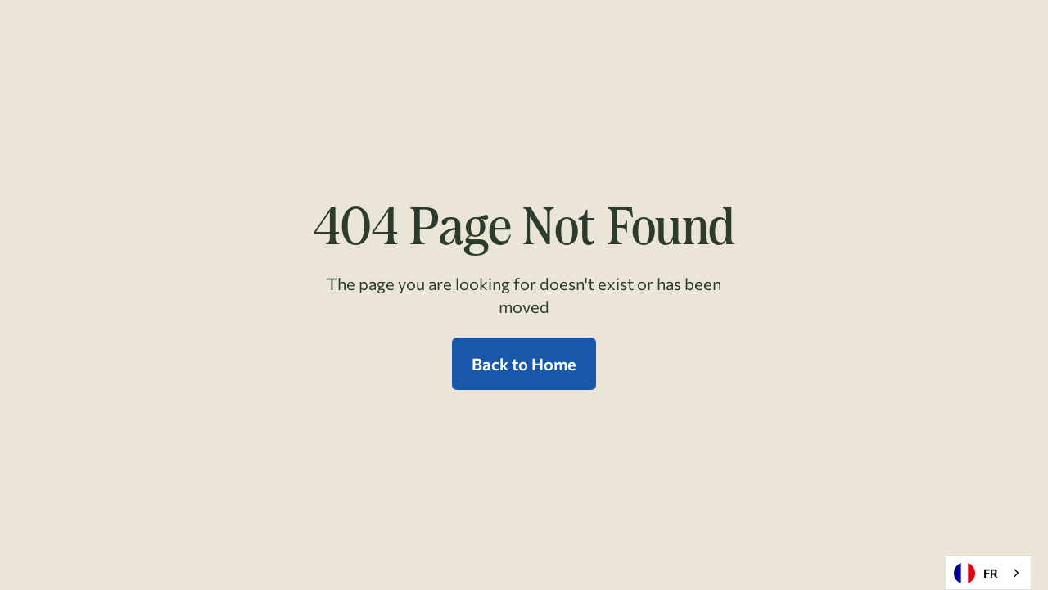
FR (976, 573)
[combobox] (988, 573)
